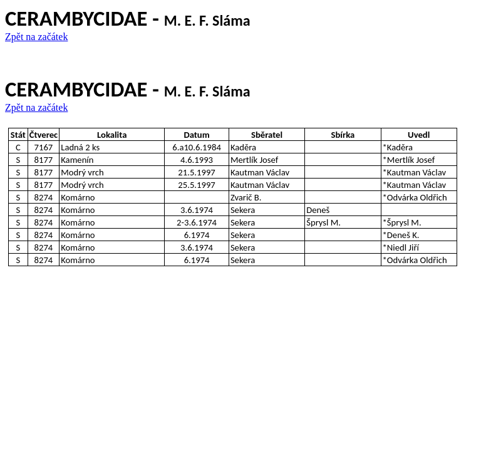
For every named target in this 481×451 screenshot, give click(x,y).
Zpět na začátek (36, 36)
